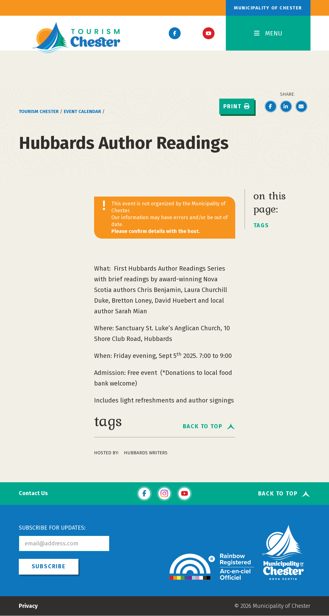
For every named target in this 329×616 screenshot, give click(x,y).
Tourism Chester (39, 111)
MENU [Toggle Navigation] (268, 33)
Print (236, 106)
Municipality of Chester (268, 8)
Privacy (28, 605)
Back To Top (203, 426)
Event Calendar (82, 111)
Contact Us (33, 493)
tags (261, 225)
